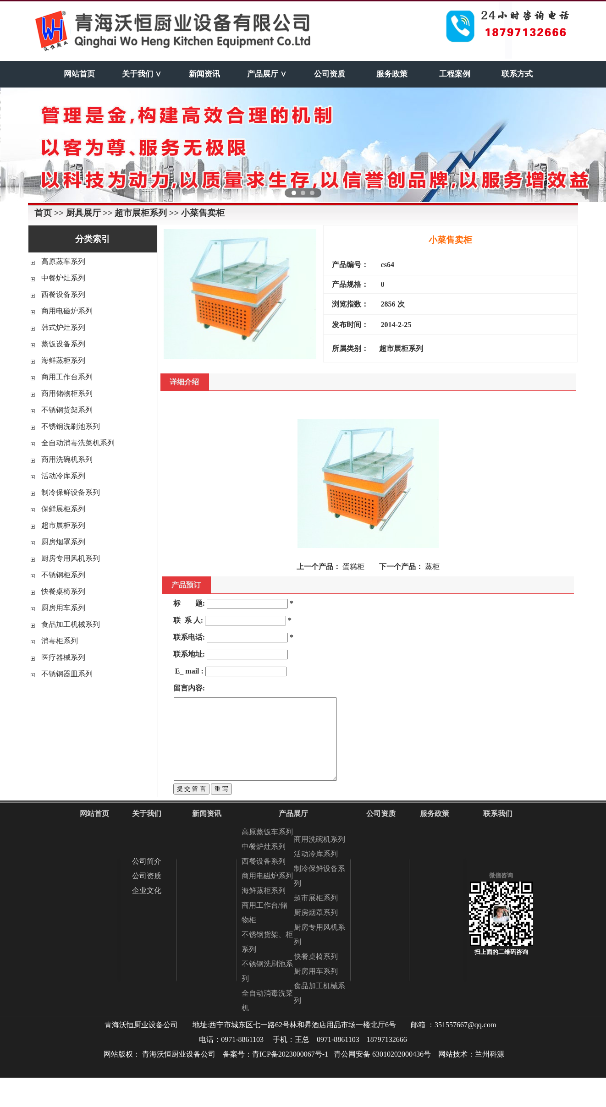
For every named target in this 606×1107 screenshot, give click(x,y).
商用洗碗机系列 (67, 459)
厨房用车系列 (63, 608)
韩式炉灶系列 (63, 327)
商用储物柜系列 (67, 393)
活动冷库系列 (63, 476)
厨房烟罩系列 (63, 542)
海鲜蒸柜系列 (63, 360)
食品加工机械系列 (70, 624)
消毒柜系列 (59, 641)
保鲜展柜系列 (63, 509)
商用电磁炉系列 (67, 311)
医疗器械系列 (63, 657)
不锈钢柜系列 (63, 575)
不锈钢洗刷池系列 (70, 426)
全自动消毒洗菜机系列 (78, 443)
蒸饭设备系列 (63, 344)
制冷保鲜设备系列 (70, 492)
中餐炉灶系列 (63, 278)
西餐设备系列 (63, 294)
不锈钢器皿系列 (67, 674)
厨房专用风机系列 (70, 558)
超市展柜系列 (63, 525)
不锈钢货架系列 (67, 410)
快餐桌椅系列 (63, 591)
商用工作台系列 (67, 377)
